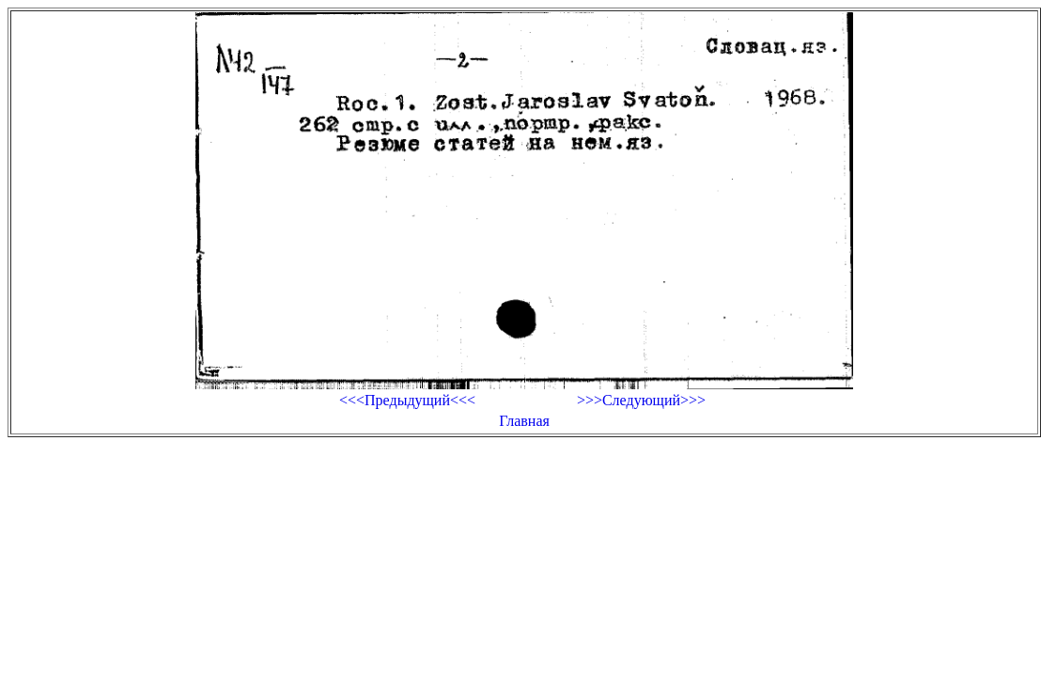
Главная (524, 421)
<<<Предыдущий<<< (407, 400)
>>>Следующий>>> (641, 400)
